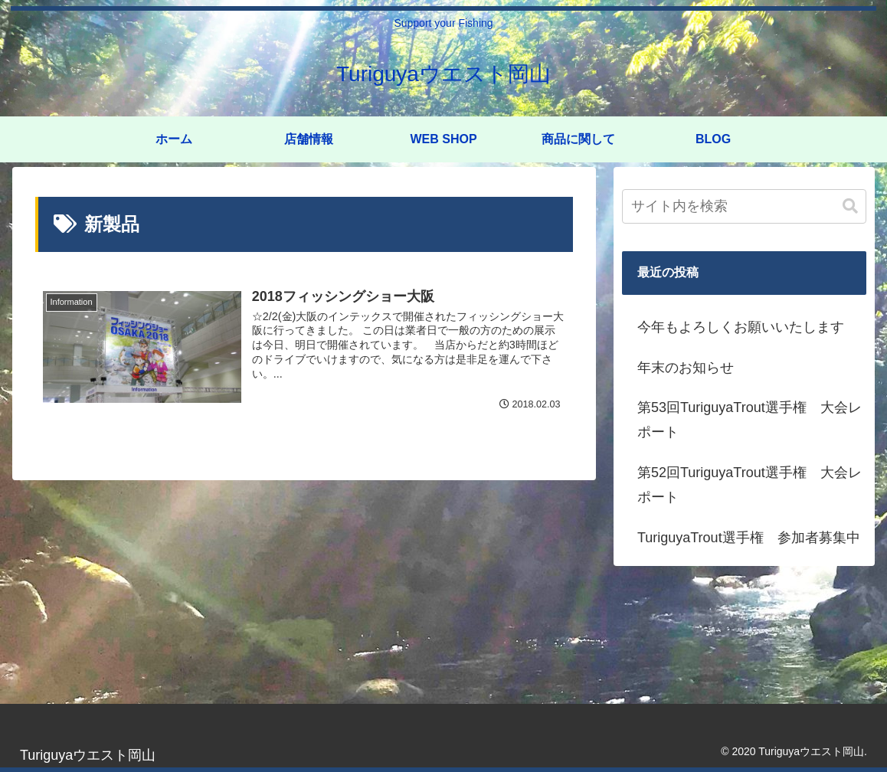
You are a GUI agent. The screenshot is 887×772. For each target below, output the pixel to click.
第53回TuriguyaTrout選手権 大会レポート (749, 420)
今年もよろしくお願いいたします (740, 327)
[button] (850, 206)
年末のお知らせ (685, 367)
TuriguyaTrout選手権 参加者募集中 (748, 537)
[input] (744, 206)
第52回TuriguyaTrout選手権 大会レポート (749, 485)
